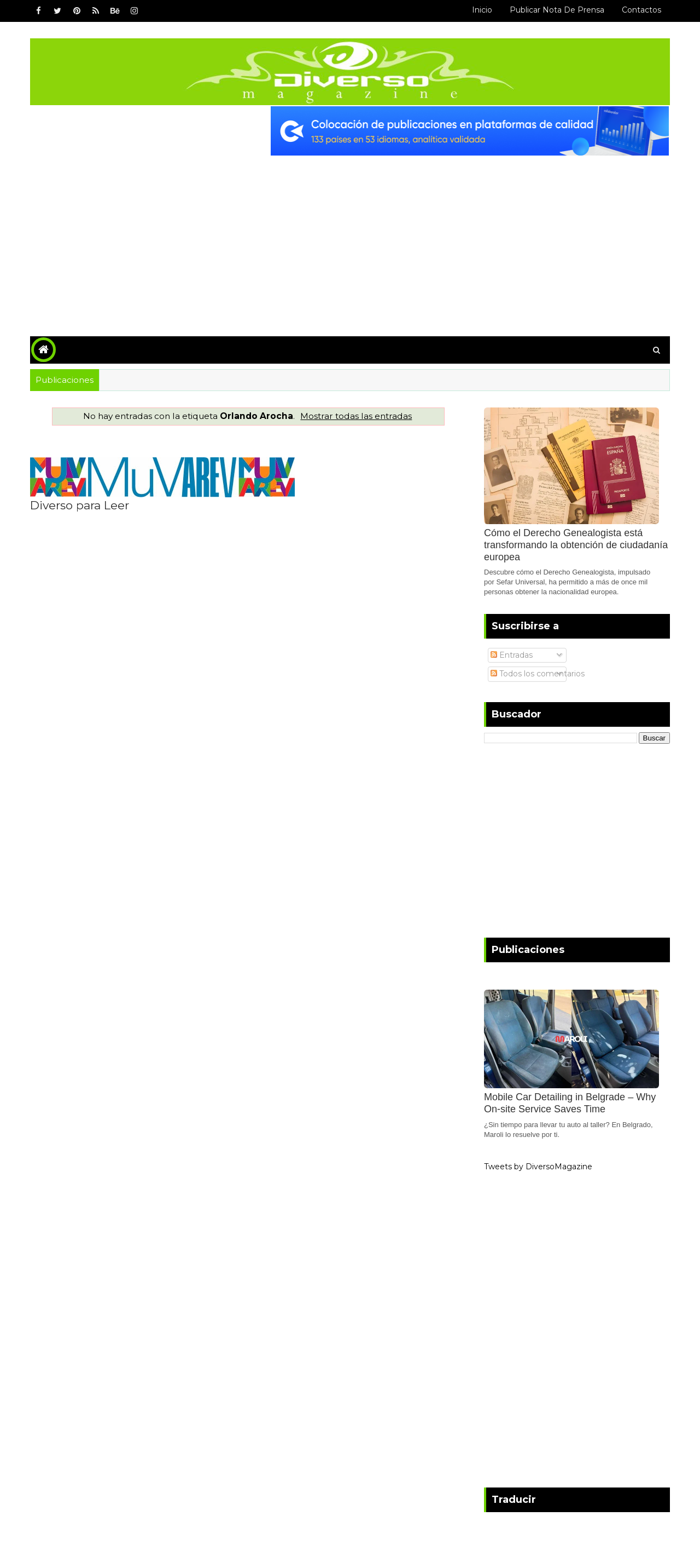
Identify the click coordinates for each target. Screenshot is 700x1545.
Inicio (482, 10)
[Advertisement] (350, 237)
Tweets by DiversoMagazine (538, 1166)
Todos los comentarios (538, 674)
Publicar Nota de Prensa (557, 10)
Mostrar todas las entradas (356, 416)
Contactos (641, 10)
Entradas (512, 655)
